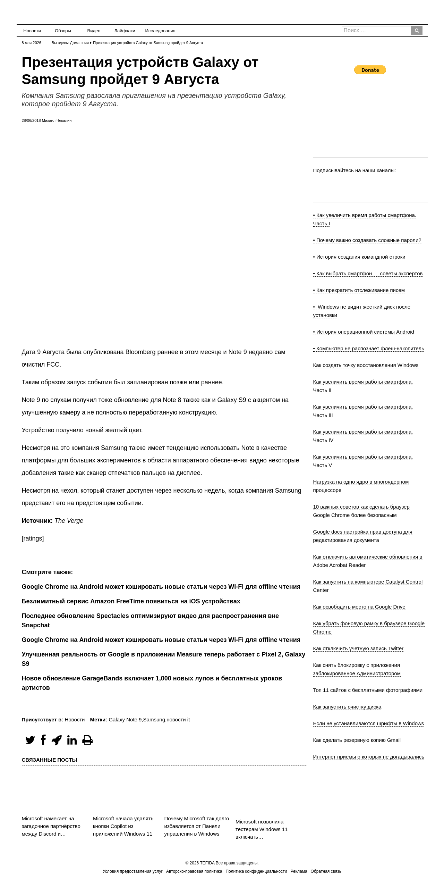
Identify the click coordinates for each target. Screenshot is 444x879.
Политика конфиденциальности (256, 871)
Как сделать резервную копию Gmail (357, 740)
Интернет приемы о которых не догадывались (369, 757)
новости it (178, 719)
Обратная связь (326, 871)
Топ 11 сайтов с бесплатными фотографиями (368, 690)
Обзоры (63, 30)
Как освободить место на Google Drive (359, 607)
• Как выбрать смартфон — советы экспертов (368, 273)
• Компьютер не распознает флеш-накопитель (368, 348)
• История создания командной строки (359, 257)
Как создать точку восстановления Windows (366, 365)
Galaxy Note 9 (125, 719)
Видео (94, 30)
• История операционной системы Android (363, 332)
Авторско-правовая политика (194, 871)
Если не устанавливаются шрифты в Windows (368, 723)
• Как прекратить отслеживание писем (359, 290)
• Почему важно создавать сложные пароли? (367, 240)
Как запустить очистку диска (347, 707)
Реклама (298, 871)
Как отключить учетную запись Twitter (358, 648)
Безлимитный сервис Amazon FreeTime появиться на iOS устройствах (131, 601)
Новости (32, 30)
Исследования (158, 30)
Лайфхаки (124, 30)
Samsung (154, 719)
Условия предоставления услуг (133, 871)
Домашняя (79, 43)
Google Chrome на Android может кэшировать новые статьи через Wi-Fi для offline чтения (161, 639)
